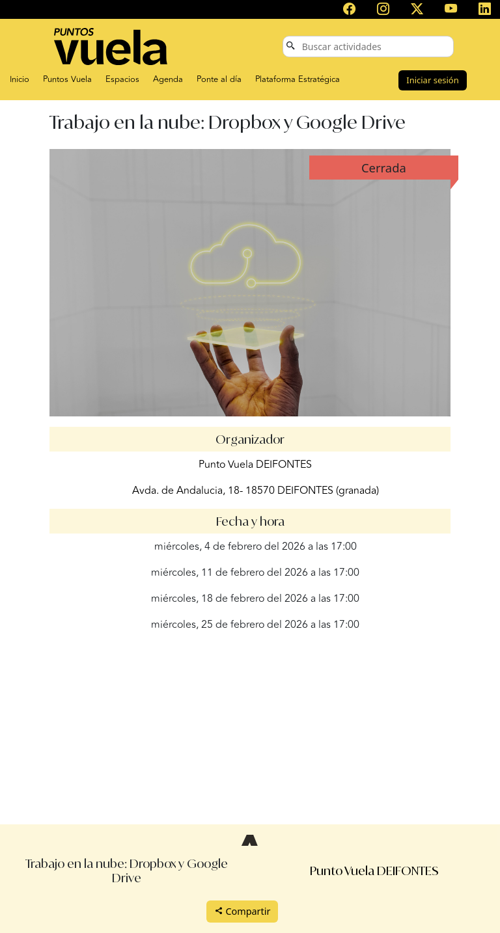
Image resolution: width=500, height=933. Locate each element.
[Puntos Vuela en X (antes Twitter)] (417, 10)
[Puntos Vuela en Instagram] (383, 10)
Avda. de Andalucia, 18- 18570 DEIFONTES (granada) (255, 490)
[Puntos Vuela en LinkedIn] (484, 10)
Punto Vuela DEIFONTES (255, 464)
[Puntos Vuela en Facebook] (349, 10)
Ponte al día (219, 79)
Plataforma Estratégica (297, 79)
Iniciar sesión (432, 80)
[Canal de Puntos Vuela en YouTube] (451, 10)
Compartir (242, 911)
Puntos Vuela (67, 79)
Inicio (19, 79)
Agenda (168, 79)
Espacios (122, 79)
